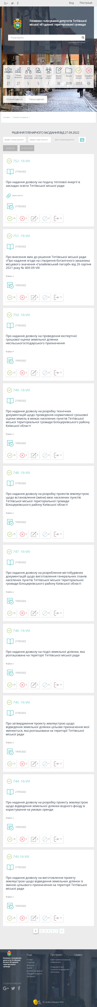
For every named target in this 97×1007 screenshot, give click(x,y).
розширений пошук (77, 42)
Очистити (27, 148)
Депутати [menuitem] (30, 967)
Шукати (10, 148)
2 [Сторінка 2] (41, 944)
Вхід (71, 3)
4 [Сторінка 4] (48, 944)
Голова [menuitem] (29, 963)
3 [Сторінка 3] (45, 944)
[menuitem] (8, 76)
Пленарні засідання (20, 117)
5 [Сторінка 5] (52, 944)
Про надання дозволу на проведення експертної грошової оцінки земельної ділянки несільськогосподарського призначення (43, 343)
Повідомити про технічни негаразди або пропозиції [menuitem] (59, 971)
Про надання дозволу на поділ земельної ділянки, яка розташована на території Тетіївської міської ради (47, 663)
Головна (6, 117)
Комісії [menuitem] (29, 970)
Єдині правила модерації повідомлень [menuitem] (59, 964)
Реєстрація (86, 3)
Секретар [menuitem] (30, 965)
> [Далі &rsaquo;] (56, 944)
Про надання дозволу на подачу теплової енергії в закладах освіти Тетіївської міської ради (45, 184)
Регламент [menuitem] (30, 977)
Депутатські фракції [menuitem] (33, 972)
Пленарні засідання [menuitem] (34, 974)
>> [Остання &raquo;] (62, 944)
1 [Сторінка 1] (35, 944)
